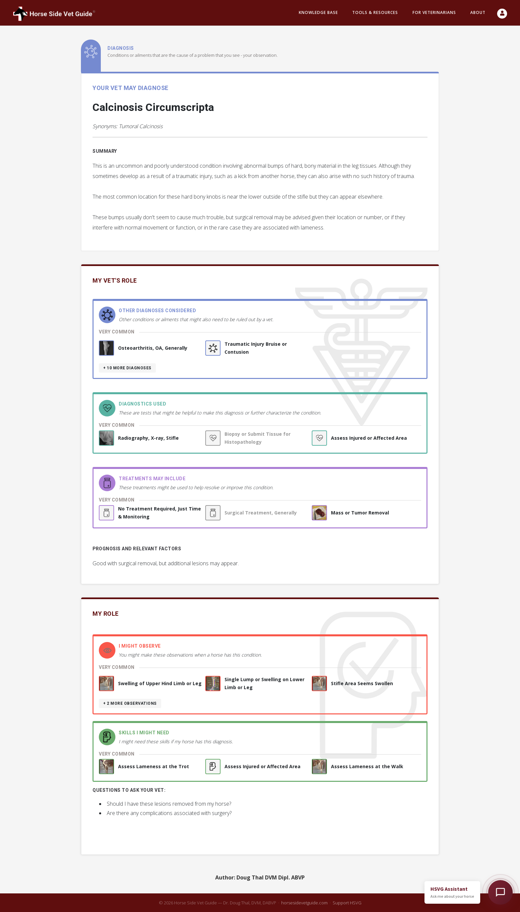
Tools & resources (375, 13)
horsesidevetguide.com (304, 903)
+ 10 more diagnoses (127, 368)
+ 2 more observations (130, 703)
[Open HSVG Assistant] (500, 892)
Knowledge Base (318, 13)
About (478, 13)
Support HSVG (347, 903)
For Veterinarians (434, 13)
